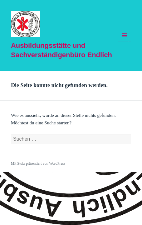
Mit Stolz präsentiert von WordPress (38, 163)
